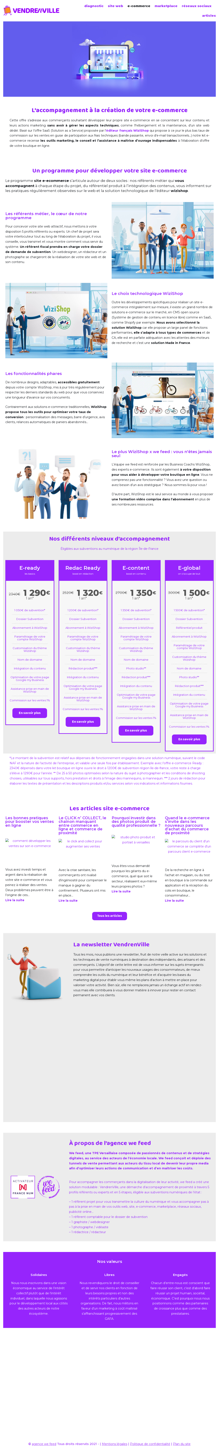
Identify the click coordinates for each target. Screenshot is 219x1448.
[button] (109, 1019)
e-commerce (138, 6)
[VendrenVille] (32, 10)
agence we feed (44, 1444)
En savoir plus (30, 791)
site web (115, 6)
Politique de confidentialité (150, 1444)
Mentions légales (114, 1444)
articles (209, 15)
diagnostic (94, 6)
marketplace (166, 6)
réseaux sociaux (197, 6)
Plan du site (182, 1444)
